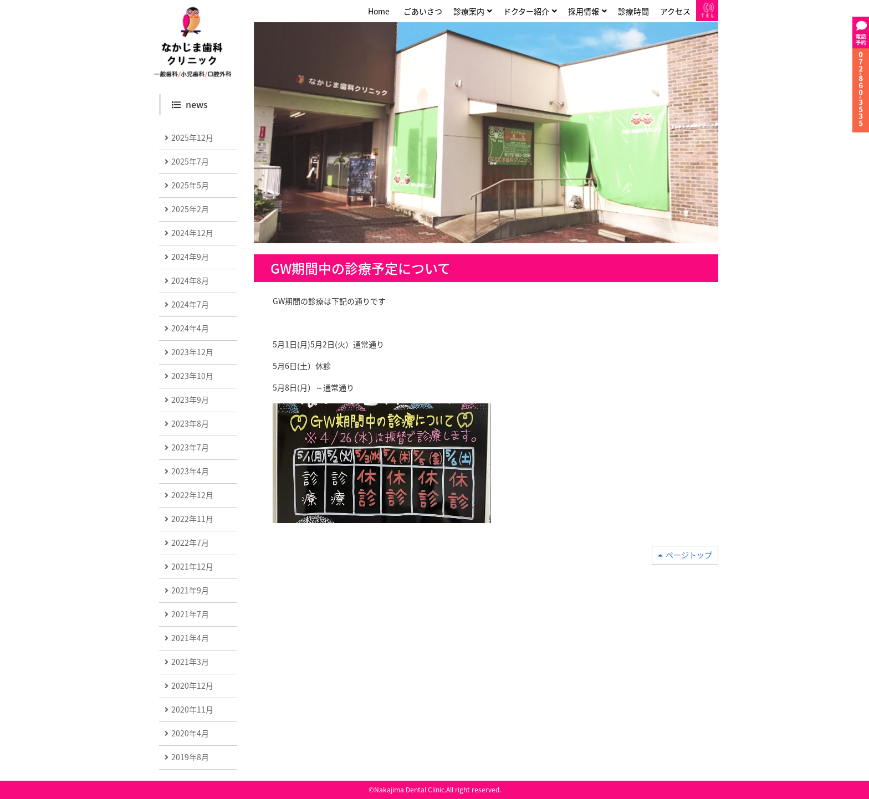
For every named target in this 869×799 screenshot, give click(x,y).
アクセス (675, 11)
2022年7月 (190, 542)
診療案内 (468, 11)
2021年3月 (190, 661)
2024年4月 (190, 328)
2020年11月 (192, 709)
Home (379, 11)
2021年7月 (190, 613)
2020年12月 (192, 685)
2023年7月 (190, 447)
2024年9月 (190, 256)
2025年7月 (190, 161)
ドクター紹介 (526, 11)
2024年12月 (192, 232)
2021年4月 (190, 637)
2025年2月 (190, 208)
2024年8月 (190, 280)
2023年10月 (192, 375)
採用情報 (583, 11)
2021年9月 (190, 590)
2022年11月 (192, 518)
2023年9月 (190, 399)
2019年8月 (190, 756)
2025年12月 (192, 137)
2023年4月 (190, 471)
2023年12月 (192, 351)
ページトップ (689, 554)
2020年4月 (190, 733)
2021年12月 (192, 566)
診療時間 (633, 11)
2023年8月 (190, 423)
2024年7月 (190, 304)
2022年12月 (192, 494)
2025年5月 (190, 185)
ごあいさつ (422, 11)
